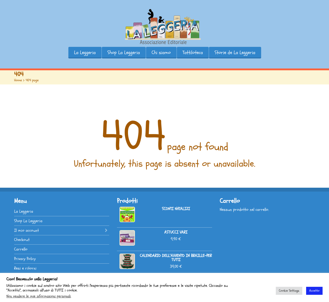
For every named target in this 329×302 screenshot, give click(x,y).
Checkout (22, 240)
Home (18, 80)
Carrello (21, 249)
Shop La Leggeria (123, 52)
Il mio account (26, 230)
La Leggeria (85, 52)
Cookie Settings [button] (289, 290)
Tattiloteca (192, 52)
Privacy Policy (25, 259)
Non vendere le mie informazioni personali (38, 296)
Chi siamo (161, 52)
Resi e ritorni (25, 268)
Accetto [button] (314, 290)
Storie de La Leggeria (235, 52)
